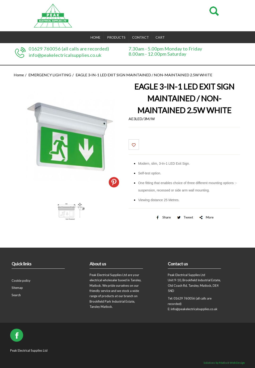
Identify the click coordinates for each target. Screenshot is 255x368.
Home (95, 37)
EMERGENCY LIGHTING (49, 75)
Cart (160, 37)
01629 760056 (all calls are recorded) (69, 48)
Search (16, 295)
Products (116, 37)
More (206, 217)
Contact (140, 37)
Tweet (184, 217)
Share (163, 217)
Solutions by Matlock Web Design (224, 362)
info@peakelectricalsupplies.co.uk (65, 55)
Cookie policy (21, 280)
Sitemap (17, 288)
